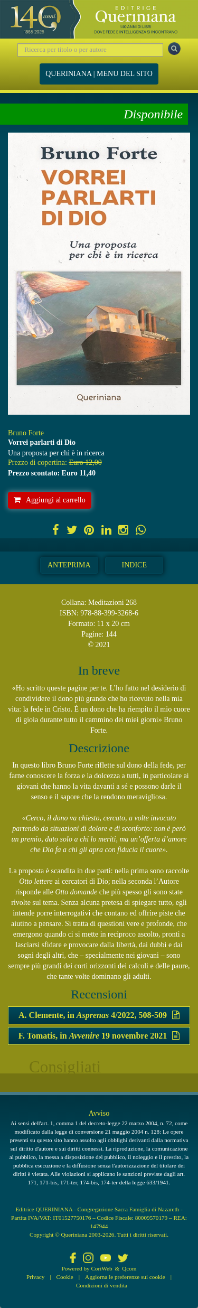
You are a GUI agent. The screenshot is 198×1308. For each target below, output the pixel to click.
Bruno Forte (26, 433)
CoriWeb (101, 1268)
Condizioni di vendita (101, 1285)
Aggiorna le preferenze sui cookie (125, 1277)
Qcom (129, 1268)
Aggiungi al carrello (50, 500)
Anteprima (69, 565)
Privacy (35, 1277)
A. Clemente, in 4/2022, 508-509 (99, 1015)
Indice (134, 565)
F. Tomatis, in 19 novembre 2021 (99, 1035)
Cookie (64, 1277)
